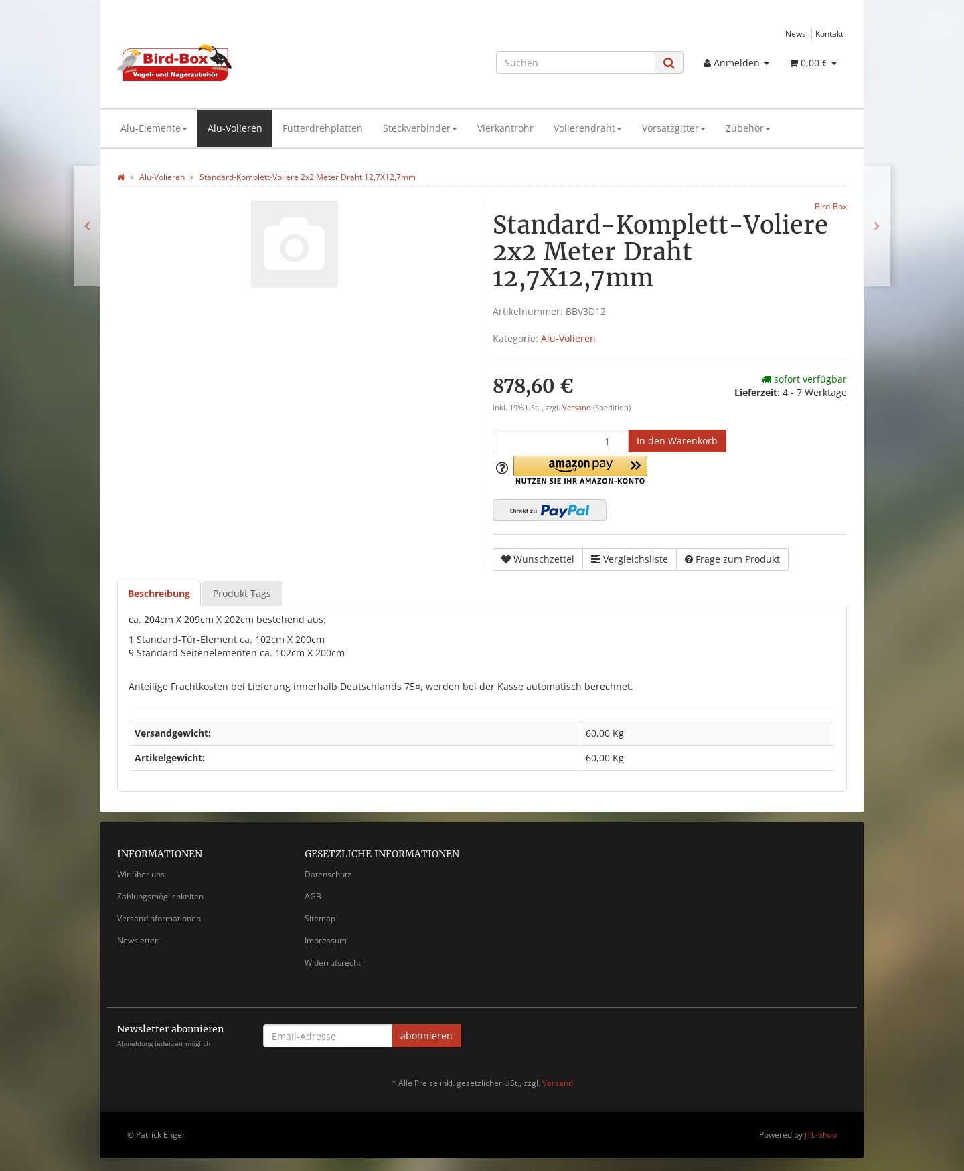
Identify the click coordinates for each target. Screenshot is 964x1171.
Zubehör (748, 128)
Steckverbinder (420, 128)
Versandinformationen (159, 918)
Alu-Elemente (153, 128)
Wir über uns (141, 874)
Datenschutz (328, 874)
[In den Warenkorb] (677, 441)
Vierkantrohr (505, 128)
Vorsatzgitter (674, 128)
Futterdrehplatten (323, 128)
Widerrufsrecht (333, 962)
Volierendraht (588, 128)
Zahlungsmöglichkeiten (160, 896)
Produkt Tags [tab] (242, 593)
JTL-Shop (821, 1134)
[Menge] (561, 441)
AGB (313, 896)
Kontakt (829, 33)
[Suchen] (575, 62)
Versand (577, 407)
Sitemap (320, 918)
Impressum (326, 940)
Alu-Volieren (235, 128)
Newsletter (137, 940)
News (795, 33)
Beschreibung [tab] (159, 593)
